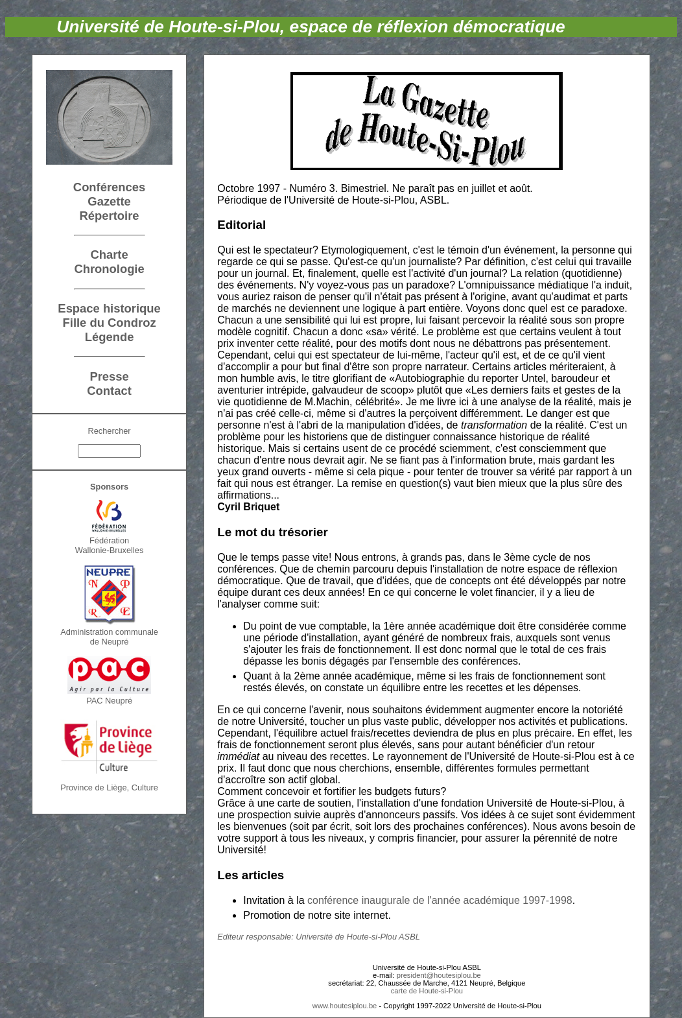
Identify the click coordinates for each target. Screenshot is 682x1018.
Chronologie (109, 269)
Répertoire (109, 215)
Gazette (109, 201)
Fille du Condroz (109, 322)
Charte (109, 254)
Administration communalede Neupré (109, 636)
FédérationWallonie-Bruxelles (109, 545)
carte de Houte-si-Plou (427, 991)
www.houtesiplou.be (344, 1006)
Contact (109, 390)
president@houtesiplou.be (439, 975)
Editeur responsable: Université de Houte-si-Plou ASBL (318, 936)
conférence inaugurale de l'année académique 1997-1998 (439, 900)
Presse (108, 376)
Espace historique (109, 308)
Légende (109, 337)
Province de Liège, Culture (109, 787)
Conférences (109, 187)
